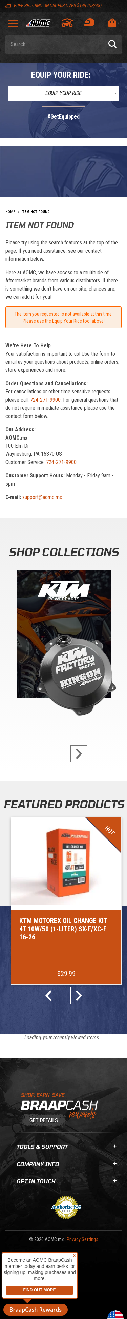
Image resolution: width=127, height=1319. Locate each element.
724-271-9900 (45, 400)
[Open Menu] (12, 26)
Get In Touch (66, 1181)
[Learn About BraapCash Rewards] (61, 1110)
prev (51, 995)
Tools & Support (66, 1146)
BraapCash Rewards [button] (35, 1309)
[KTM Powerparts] (63, 635)
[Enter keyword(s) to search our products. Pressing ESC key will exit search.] (54, 44)
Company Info (66, 1164)
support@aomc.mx (42, 497)
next (76, 754)
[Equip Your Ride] (63, 93)
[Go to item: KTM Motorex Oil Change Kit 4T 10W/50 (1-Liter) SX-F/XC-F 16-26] (66, 900)
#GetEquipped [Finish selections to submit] (63, 116)
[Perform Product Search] (112, 44)
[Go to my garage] (67, 22)
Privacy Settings (82, 1239)
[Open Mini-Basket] (113, 22)
